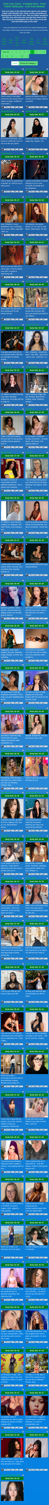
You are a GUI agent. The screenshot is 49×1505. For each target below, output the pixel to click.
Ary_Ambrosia (7, 409)
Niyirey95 (29, 964)
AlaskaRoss (6, 1389)
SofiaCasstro (30, 708)
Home (15, 63)
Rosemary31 (6, 495)
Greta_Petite (30, 665)
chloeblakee (30, 1006)
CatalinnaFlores (7, 1092)
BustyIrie (4, 281)
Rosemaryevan (7, 750)
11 (12, 56)
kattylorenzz (6, 1219)
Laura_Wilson (31, 878)
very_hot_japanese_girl (10, 1475)
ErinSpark (5, 836)
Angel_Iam (29, 537)
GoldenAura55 (7, 792)
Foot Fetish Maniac (31, 41)
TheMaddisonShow (33, 580)
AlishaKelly (29, 239)
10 (7, 56)
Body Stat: (12, 72)
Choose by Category (28, 63)
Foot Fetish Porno (4, 41)
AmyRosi (29, 409)
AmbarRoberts (31, 1347)
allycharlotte (30, 750)
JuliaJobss (5, 1134)
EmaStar (28, 452)
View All (6, 52)
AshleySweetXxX (32, 920)
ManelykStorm (31, 1134)
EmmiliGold (30, 1432)
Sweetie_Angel (31, 111)
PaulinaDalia (6, 452)
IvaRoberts (29, 1304)
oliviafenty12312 (31, 836)
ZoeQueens (5, 622)
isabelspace (6, 1048)
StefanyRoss (30, 622)
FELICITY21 (5, 1262)
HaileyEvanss (6, 325)
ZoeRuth (28, 495)
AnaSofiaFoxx (6, 1304)
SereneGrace (6, 920)
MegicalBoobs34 (32, 1389)
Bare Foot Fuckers (45, 41)
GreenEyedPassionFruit (35, 1092)
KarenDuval (30, 153)
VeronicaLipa (6, 964)
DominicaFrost (7, 708)
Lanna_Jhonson (7, 1432)
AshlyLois (5, 665)
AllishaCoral (6, 197)
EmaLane (29, 197)
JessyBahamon (31, 367)
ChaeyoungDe (31, 1048)
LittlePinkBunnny (8, 69)
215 (22, 56)
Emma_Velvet (6, 239)
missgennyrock (7, 1347)
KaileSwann (30, 1176)
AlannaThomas (7, 1176)
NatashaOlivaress (32, 792)
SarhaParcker (6, 153)
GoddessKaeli (6, 580)
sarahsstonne (30, 1219)
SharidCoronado (32, 325)
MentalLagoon (6, 1006)
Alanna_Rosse (7, 367)
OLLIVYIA (29, 281)
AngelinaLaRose (7, 111)
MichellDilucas (31, 69)
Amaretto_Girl (31, 1262)
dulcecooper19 (7, 878)
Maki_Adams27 (7, 537)
